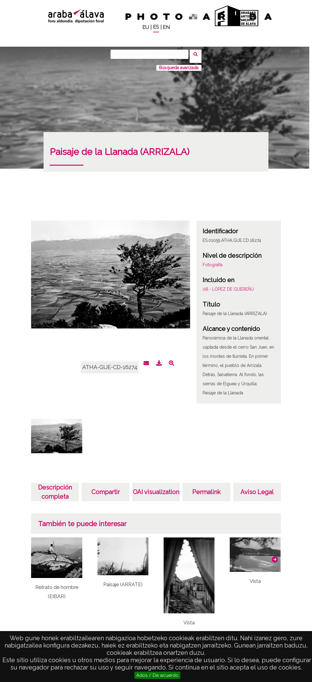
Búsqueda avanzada (178, 63)
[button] (275, 555)
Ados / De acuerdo (157, 675)
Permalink (206, 488)
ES (156, 27)
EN (166, 27)
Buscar (197, 54)
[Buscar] (151, 54)
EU (145, 27)
